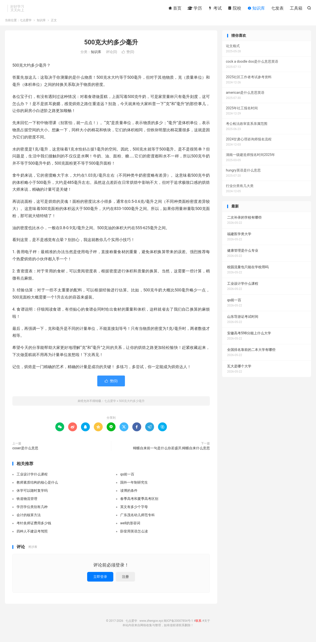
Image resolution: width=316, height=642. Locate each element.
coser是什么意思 (25, 451)
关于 (207, 623)
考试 (214, 8)
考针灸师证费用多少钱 (34, 526)
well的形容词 (130, 526)
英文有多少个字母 (134, 510)
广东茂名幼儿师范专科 (137, 518)
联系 (198, 623)
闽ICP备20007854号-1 (178, 623)
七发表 (277, 8)
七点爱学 (26, 23)
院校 (234, 8)
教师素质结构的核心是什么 (37, 485)
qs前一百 (127, 477)
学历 (195, 8)
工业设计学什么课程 (32, 477)
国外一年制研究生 (134, 485)
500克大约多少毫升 (111, 45)
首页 (174, 8)
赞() (128, 55)
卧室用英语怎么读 (134, 534)
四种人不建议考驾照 (32, 534)
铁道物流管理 (27, 502)
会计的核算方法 (29, 518)
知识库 (256, 8)
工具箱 (296, 8)
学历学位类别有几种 (32, 510)
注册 (125, 580)
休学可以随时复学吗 (32, 493)
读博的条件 (129, 493)
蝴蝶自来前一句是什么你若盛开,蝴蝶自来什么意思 (171, 451)
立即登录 (100, 580)
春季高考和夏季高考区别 (139, 502)
